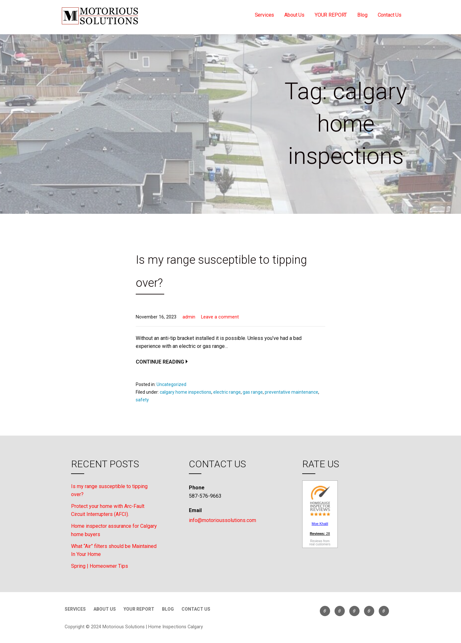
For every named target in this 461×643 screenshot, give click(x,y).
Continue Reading (160, 362)
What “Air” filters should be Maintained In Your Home (114, 550)
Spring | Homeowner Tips (99, 566)
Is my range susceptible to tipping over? (109, 490)
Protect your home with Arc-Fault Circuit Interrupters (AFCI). (107, 510)
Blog (362, 15)
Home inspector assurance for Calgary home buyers (114, 530)
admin (188, 317)
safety (142, 399)
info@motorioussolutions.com (222, 520)
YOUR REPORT (331, 15)
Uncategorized (171, 384)
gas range (253, 392)
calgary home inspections (185, 392)
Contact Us (389, 15)
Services (264, 15)
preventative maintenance (291, 392)
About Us (294, 15)
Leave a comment (220, 317)
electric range (227, 392)
